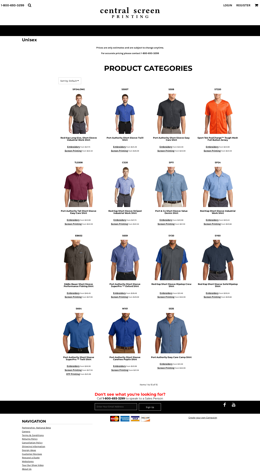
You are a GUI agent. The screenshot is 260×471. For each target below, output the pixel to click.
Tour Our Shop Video (33, 465)
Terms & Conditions (33, 435)
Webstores (28, 461)
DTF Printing (73, 374)
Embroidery (73, 146)
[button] (29, 5)
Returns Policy (29, 438)
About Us (27, 469)
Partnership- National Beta (36, 427)
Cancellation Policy (32, 442)
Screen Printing (73, 150)
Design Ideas (29, 450)
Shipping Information (33, 446)
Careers (26, 431)
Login (227, 5)
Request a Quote (31, 457)
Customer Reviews (32, 454)
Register (243, 5)
